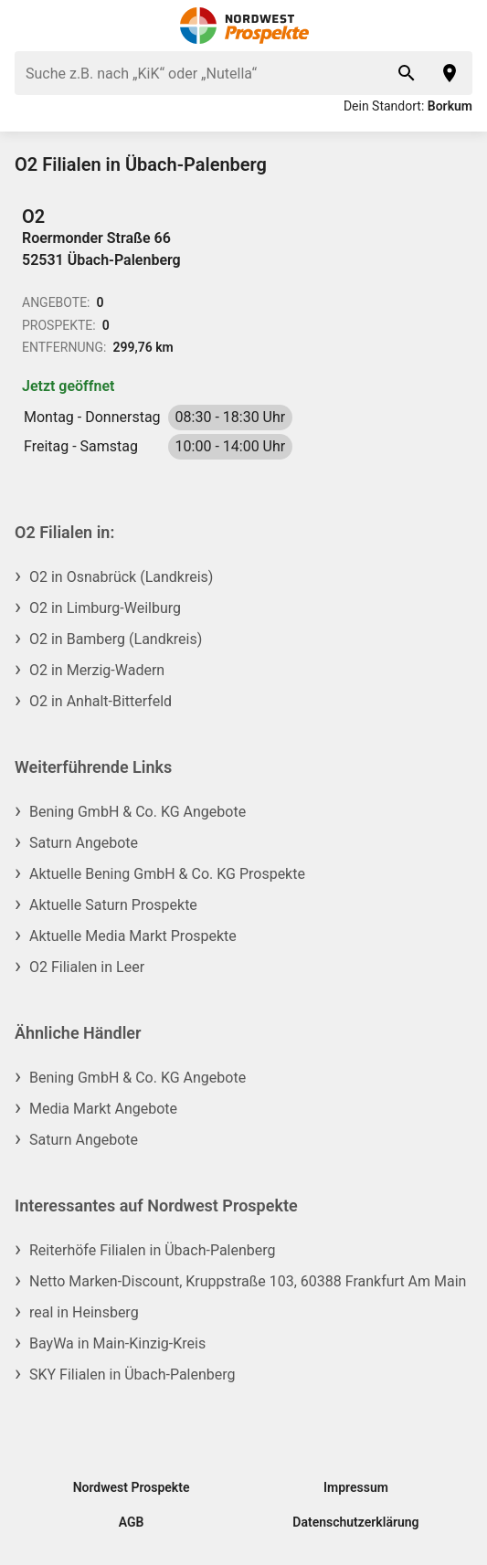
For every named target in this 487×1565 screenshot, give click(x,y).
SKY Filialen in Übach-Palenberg (132, 1374)
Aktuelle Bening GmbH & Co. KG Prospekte (167, 874)
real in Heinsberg (84, 1312)
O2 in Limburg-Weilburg (105, 608)
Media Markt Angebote (103, 1108)
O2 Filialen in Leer (86, 967)
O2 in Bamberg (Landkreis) (115, 639)
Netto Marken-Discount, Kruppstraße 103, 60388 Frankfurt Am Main (247, 1281)
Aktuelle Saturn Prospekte (113, 905)
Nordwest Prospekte (131, 1487)
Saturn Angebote (83, 842)
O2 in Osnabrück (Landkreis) (121, 577)
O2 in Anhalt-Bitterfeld (100, 701)
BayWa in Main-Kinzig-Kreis (117, 1343)
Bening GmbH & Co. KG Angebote (137, 811)
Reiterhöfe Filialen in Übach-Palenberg (152, 1250)
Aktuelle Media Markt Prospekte (133, 936)
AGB (131, 1522)
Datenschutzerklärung (355, 1522)
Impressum (355, 1487)
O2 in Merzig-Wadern (96, 670)
